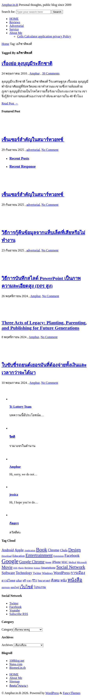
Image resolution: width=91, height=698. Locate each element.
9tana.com (15, 664)
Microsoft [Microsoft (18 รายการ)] (82, 562)
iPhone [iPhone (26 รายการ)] (56, 562)
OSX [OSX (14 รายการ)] (15, 568)
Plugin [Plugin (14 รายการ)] (21, 568)
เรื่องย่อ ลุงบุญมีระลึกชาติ (27, 63)
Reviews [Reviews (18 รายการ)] (28, 567)
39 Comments (50, 73)
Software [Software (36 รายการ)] (8, 573)
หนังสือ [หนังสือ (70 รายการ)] (75, 579)
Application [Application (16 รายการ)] (29, 550)
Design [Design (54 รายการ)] (74, 549)
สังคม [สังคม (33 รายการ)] (55, 580)
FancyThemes (71, 693)
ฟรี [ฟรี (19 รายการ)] (24, 580)
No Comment (49, 149)
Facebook (15, 607)
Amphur (34, 73)
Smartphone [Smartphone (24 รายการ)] (48, 567)
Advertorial (16, 25)
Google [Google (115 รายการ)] (10, 561)
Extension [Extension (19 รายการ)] (58, 555)
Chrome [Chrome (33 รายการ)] (53, 550)
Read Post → (10, 103)
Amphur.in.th (10, 4)
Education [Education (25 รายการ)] (18, 555)
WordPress (52, 693)
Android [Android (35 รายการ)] (8, 550)
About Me (15, 33)
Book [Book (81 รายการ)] (41, 549)
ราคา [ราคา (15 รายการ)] (29, 581)
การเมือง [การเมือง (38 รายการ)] (77, 573)
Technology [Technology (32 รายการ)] (24, 573)
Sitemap (14, 681)
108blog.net (16, 660)
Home (5, 44)
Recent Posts (19, 158)
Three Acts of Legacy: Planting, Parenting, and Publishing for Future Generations (44, 325)
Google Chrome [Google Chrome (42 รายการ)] (32, 562)
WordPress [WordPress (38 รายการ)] (62, 573)
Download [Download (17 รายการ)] (7, 556)
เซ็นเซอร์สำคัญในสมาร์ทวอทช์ (33, 139)
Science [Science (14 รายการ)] (37, 568)
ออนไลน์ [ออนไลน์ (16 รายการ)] (15, 587)
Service (14, 29)
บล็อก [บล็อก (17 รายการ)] (19, 580)
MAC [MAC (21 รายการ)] (65, 562)
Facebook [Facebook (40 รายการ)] (71, 555)
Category (7, 629)
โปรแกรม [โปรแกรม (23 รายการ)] (40, 587)
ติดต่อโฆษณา (18, 685)
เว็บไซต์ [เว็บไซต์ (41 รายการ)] (26, 587)
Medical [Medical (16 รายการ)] (72, 562)
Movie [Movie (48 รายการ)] (7, 567)
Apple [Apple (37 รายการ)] (19, 550)
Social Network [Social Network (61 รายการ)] (70, 567)
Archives (7, 645)
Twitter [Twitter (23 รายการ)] (37, 573)
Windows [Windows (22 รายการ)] (47, 573)
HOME (14, 18)
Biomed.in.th (17, 667)
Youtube (14, 610)
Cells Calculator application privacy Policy (44, 36)
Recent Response (22, 166)
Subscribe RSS (18, 614)
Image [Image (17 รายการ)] (48, 562)
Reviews (14, 22)
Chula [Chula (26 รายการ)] (63, 550)
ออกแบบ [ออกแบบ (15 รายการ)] (6, 587)
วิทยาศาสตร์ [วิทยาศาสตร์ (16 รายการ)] (44, 581)
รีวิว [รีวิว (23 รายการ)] (34, 580)
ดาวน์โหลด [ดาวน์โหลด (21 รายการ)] (8, 580)
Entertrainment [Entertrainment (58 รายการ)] (39, 555)
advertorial (33, 149)
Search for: (8, 11)
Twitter (13, 603)
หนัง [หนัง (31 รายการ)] (63, 580)
